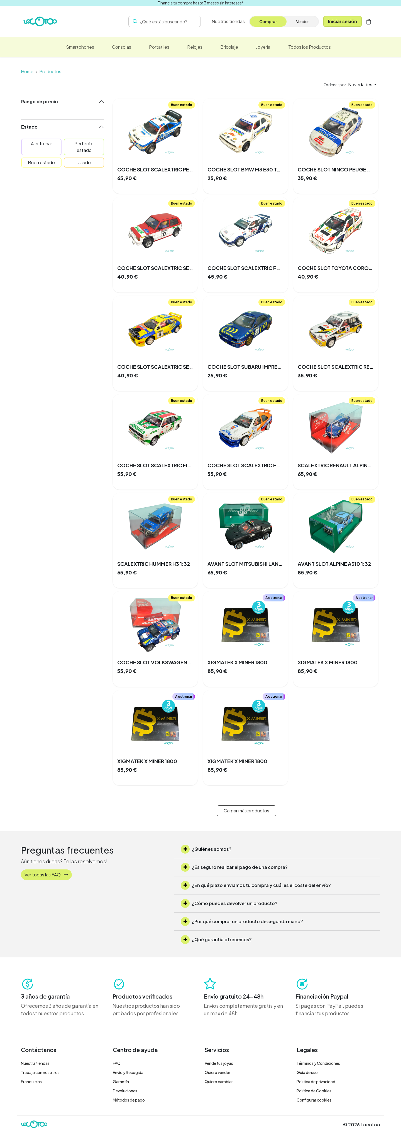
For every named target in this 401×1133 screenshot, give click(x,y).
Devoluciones (125, 1090)
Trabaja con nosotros (40, 1072)
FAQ (117, 1063)
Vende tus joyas (219, 1063)
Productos (50, 71)
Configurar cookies (314, 1099)
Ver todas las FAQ (46, 875)
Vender (302, 21)
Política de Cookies (314, 1090)
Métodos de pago (129, 1099)
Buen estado (41, 162)
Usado (84, 162)
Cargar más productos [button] (246, 811)
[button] (350, 84)
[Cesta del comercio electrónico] (368, 21)
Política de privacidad (316, 1081)
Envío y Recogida (128, 1072)
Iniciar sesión (342, 21)
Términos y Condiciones (318, 1063)
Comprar (268, 21)
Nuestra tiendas (35, 1063)
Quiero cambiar (219, 1081)
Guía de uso (307, 1072)
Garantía (121, 1081)
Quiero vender (217, 1072)
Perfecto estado (84, 147)
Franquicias (31, 1081)
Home (27, 71)
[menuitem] (228, 21)
